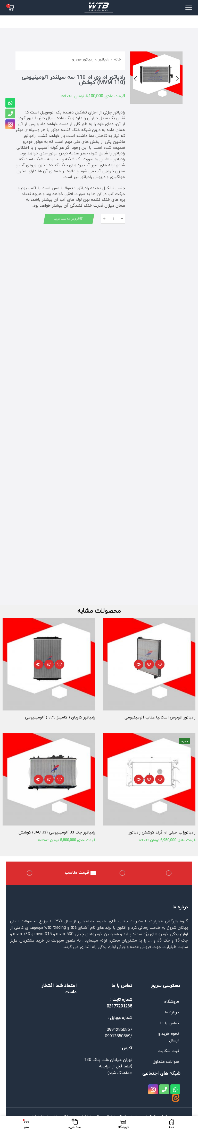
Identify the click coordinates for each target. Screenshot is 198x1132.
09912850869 (117, 1037)
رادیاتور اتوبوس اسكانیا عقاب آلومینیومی (159, 718)
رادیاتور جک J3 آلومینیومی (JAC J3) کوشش (55, 833)
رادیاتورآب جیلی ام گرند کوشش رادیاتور (161, 833)
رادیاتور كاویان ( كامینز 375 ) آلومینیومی (59, 718)
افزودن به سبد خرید (67, 219)
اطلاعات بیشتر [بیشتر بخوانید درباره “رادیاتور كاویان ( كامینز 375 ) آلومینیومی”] (49, 665)
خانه (117, 59)
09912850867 (119, 1031)
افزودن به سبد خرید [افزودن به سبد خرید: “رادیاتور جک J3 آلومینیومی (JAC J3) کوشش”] (49, 780)
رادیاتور (103, 59)
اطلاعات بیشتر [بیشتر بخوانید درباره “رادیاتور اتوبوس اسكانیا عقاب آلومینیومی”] (149, 665)
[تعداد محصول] (113, 219)
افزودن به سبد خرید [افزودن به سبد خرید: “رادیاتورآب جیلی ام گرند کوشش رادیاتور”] (149, 780)
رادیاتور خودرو (83, 59)
